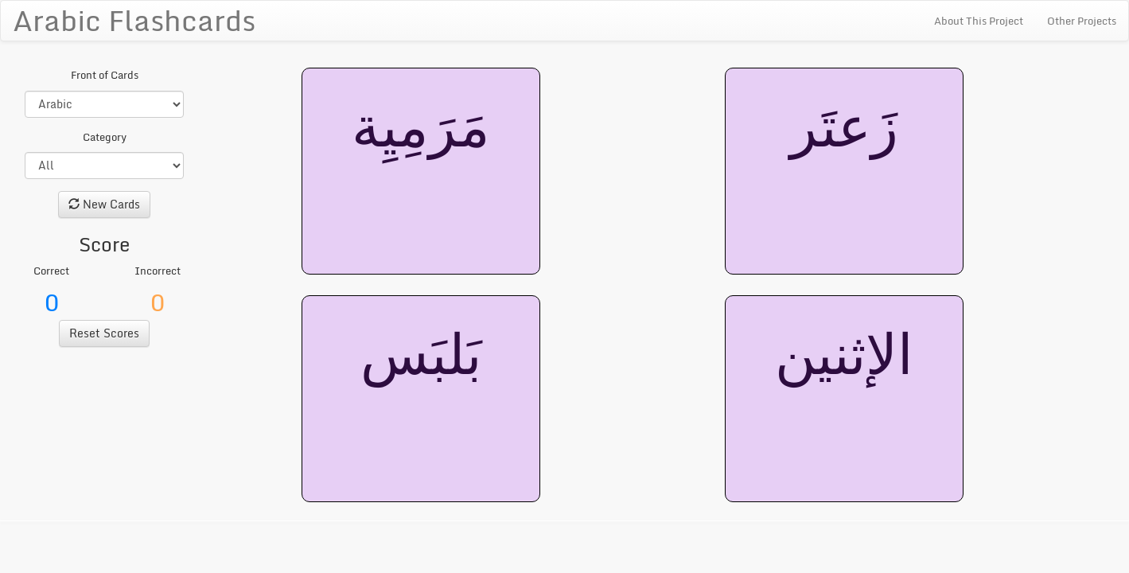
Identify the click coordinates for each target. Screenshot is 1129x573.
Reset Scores (104, 333)
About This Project (978, 20)
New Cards (104, 204)
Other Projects (1081, 20)
